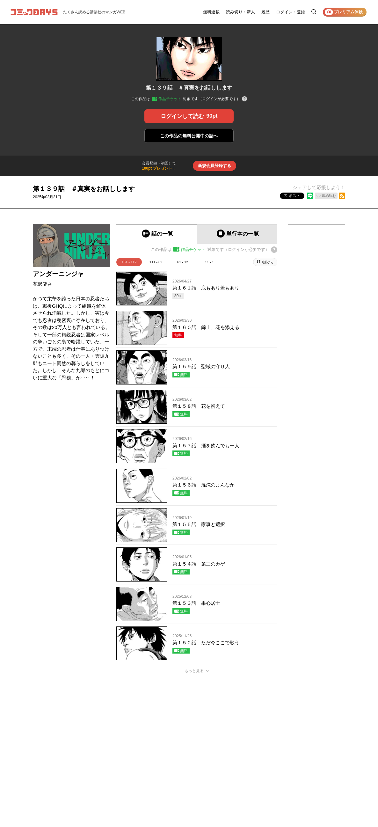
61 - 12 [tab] (182, 262)
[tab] (156, 234)
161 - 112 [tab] (129, 262)
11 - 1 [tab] (209, 262)
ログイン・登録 (290, 12)
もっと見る (194, 671)
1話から (267, 262)
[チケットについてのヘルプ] (244, 99)
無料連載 (211, 12)
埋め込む (329, 196)
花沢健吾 (42, 284)
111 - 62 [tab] (155, 262)
